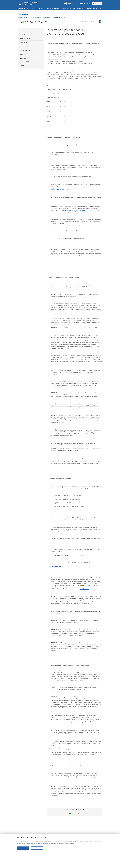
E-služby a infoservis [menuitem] (79, 8)
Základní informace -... (47, 17)
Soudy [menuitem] (29, 8)
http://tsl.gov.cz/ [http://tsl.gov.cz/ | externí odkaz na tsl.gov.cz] (84, 589)
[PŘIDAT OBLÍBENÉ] (23, 13)
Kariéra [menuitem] (89, 8)
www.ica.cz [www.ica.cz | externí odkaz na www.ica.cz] (59, 551)
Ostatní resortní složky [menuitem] (53, 8)
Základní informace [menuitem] (26, 38)
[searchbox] (91, 21)
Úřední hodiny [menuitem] (24, 35)
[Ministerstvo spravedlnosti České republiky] (28, 3)
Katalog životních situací (83, 3)
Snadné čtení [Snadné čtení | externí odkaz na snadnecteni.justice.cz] (70, 3)
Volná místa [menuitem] (23, 58)
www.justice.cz (81, 212)
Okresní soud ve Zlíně (22, 17)
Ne (78, 813)
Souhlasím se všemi (23, 848)
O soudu (30, 17)
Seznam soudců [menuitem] (25, 50)
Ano (70, 813)
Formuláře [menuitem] (23, 54)
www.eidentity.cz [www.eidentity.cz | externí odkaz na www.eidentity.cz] (57, 566)
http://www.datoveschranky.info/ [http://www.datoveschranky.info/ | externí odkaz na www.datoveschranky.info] (60, 189)
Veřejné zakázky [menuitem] (97, 8)
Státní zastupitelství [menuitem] (38, 8)
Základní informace (37, 17)
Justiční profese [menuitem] (66, 8)
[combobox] (91, 21)
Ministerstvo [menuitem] (21, 8)
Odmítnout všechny (37, 848)
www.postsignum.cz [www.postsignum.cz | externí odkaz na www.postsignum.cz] (57, 559)
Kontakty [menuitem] (22, 31)
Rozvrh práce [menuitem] (24, 46)
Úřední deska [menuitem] (24, 42)
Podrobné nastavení (96, 848)
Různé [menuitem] (22, 65)
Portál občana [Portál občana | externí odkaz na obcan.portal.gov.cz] (97, 3)
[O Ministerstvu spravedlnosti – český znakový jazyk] (64, 3)
